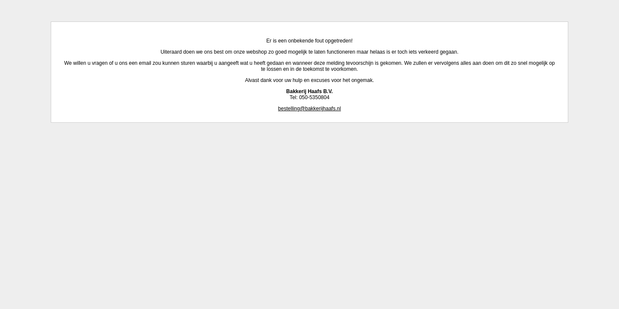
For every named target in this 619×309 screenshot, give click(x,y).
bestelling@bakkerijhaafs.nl (309, 109)
